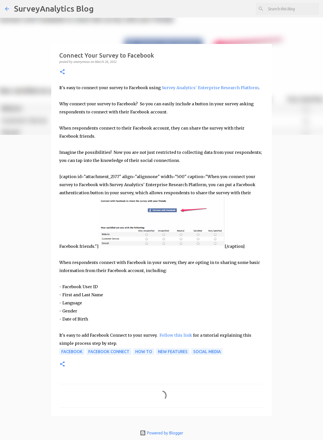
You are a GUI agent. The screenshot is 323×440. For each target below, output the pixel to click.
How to (143, 351)
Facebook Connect (108, 351)
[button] (62, 72)
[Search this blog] (292, 9)
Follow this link (175, 335)
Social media (207, 351)
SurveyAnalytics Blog (54, 8)
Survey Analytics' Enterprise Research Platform (210, 87)
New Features (172, 351)
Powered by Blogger (161, 433)
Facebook (72, 351)
